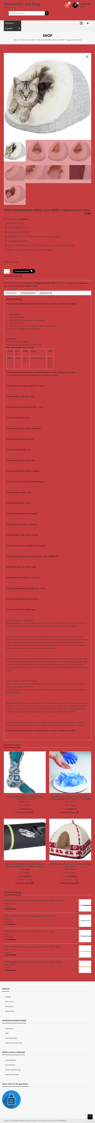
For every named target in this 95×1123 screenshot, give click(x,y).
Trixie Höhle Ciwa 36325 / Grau (18, 418)
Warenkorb (9, 1006)
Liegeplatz (28, 286)
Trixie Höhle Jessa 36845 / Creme (18, 503)
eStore (43, 1120)
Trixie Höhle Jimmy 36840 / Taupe (19, 492)
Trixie (35, 286)
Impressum (9, 1028)
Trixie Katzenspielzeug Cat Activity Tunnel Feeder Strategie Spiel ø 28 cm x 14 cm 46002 (70, 797)
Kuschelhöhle (19, 286)
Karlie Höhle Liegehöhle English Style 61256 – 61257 (25, 588)
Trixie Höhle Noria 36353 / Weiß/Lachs (20, 460)
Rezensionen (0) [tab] (46, 293)
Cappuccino (83, 283)
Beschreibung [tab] (11, 293)
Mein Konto (9, 1001)
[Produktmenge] (7, 271)
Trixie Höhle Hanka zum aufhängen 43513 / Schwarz (25, 546)
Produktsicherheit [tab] (28, 293)
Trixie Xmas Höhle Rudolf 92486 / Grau (20, 609)
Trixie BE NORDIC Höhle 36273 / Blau (20, 396)
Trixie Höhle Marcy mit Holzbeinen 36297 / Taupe (24, 407)
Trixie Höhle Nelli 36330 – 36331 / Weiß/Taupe (23, 428)
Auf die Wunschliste (13, 276)
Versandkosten (23, 219)
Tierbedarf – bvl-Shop (22, 4)
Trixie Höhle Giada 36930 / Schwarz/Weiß (21, 513)
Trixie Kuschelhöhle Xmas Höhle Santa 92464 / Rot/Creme (70, 865)
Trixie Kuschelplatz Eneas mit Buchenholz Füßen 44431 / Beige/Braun (32, 556)
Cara (5, 286)
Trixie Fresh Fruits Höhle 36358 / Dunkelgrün (23, 471)
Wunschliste (9, 1011)
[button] (87, 57)
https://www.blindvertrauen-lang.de (19, 347)
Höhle (53, 283)
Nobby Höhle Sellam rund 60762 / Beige (21, 567)
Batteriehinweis (11, 1038)
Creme (10, 286)
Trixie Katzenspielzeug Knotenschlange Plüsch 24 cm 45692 (25, 797)
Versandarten (11, 339)
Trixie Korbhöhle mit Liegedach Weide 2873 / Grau (25, 386)
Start (16, 40)
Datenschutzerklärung (13, 1043)
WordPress (63, 1120)
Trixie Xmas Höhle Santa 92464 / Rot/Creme (22, 599)
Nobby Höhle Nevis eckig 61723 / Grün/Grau (22, 577)
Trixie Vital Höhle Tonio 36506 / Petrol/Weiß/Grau (24, 482)
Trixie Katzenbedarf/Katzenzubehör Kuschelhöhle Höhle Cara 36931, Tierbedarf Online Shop (40, 304)
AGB (6, 1033)
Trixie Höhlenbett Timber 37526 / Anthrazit (22, 535)
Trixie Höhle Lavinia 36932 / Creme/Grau (21, 524)
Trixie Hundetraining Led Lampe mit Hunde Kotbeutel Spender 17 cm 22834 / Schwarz (25, 865)
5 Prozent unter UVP (27, 40)
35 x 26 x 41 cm (72, 283)
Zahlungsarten (10, 1060)
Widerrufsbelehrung (12, 1070)
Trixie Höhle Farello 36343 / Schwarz (20, 439)
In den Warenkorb (22, 271)
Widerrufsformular (12, 1074)
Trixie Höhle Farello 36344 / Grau (18, 450)
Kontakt (8, 997)
